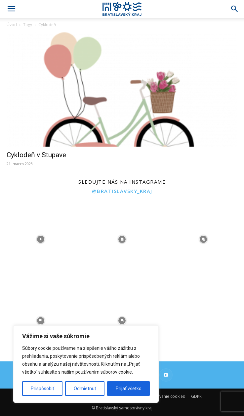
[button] (11, 9)
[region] (86, 364)
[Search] (234, 9)
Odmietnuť (85, 388)
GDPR (196, 396)
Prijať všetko (129, 388)
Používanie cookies (167, 396)
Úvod (12, 24)
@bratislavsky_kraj (122, 191)
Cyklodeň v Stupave (36, 155)
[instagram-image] (40, 239)
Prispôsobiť (42, 388)
